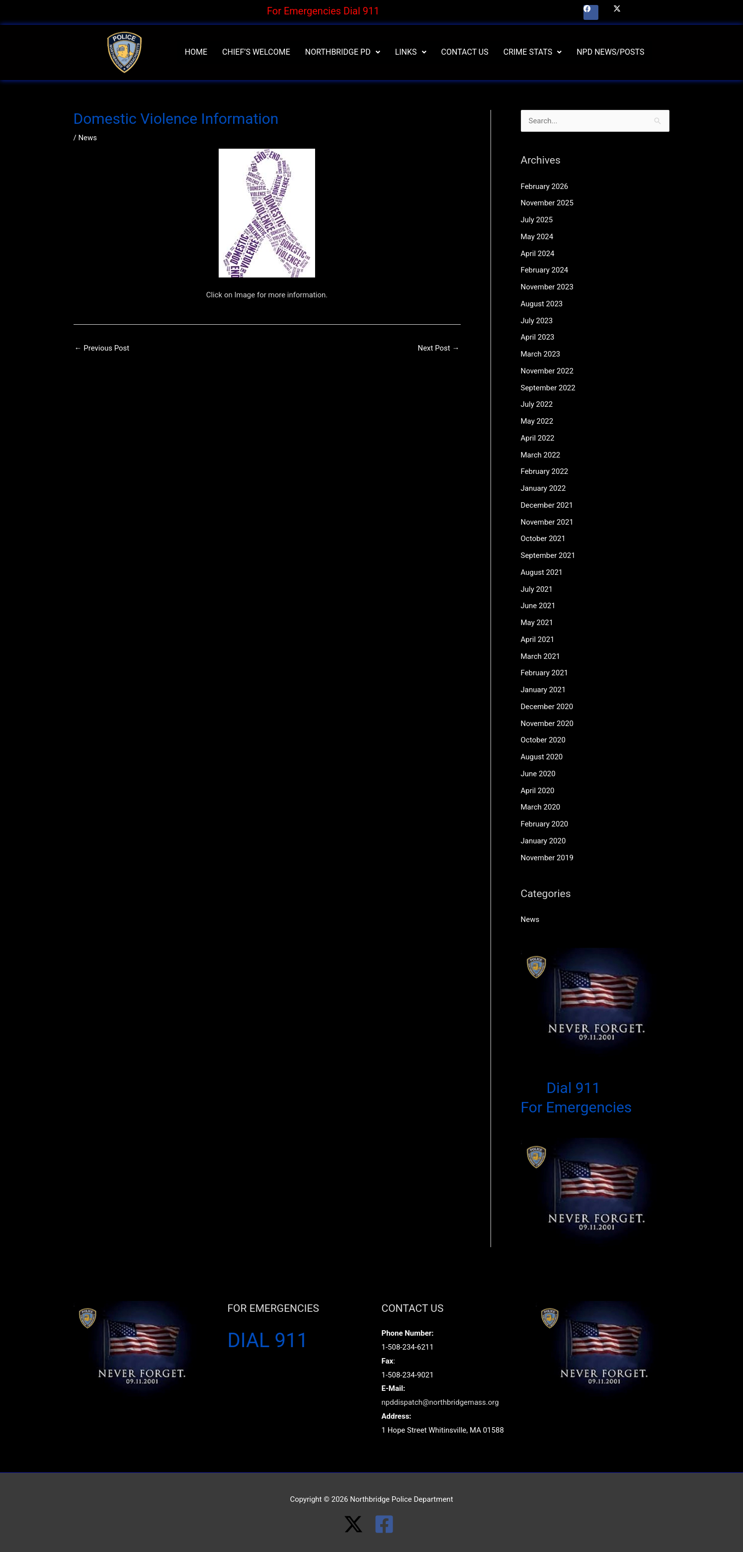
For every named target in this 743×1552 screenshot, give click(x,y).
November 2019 (547, 857)
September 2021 (548, 555)
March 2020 (541, 807)
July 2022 (537, 404)
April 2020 (538, 790)
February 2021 (545, 672)
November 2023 (547, 286)
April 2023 (538, 337)
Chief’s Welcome (256, 52)
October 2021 (543, 538)
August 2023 (542, 303)
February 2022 (545, 471)
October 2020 (543, 739)
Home (196, 52)
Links (410, 52)
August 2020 (542, 756)
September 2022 (548, 387)
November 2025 (547, 202)
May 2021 (537, 622)
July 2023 (537, 320)
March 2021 (541, 656)
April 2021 (538, 639)
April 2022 (538, 438)
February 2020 (545, 824)
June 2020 (538, 773)
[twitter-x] (358, 1524)
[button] (343, 52)
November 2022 (547, 370)
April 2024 (538, 253)
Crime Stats (532, 52)
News (87, 137)
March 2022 (541, 455)
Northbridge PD (342, 52)
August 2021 (542, 572)
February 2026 (545, 186)
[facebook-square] (387, 1524)
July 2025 (537, 219)
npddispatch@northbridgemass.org (440, 1402)
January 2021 (543, 689)
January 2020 (543, 840)
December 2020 (547, 706)
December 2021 (547, 505)
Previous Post (102, 348)
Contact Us (465, 52)
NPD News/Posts (610, 52)
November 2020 (547, 723)
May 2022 (537, 421)
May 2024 (537, 236)
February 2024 (545, 270)
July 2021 (537, 589)
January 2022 (543, 488)
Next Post (438, 348)
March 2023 (541, 354)
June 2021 (538, 605)
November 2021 (547, 522)
